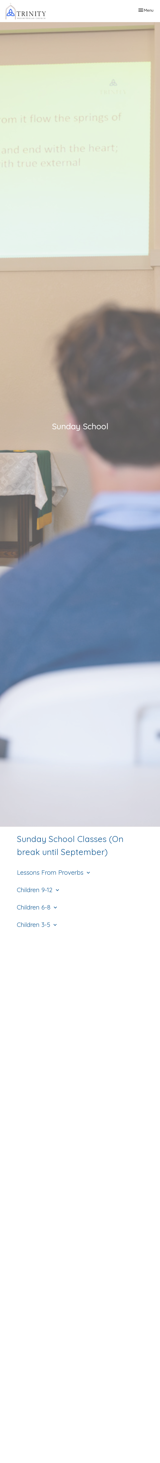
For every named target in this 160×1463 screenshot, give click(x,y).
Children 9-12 (39, 890)
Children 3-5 (37, 924)
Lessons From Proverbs (54, 872)
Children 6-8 (37, 907)
